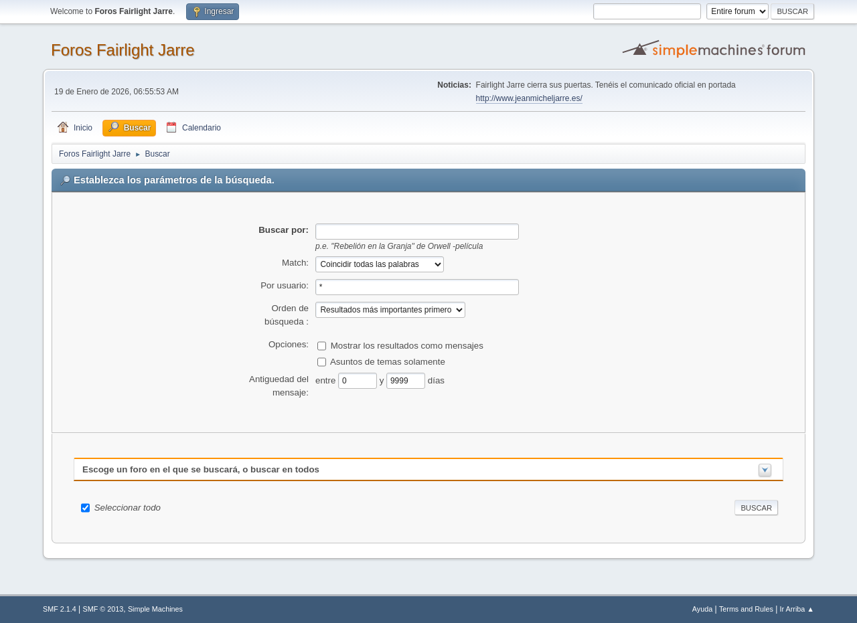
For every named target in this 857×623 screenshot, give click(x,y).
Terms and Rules (746, 609)
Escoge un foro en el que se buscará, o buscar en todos (200, 469)
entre (326, 380)
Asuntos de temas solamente (387, 361)
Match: (295, 263)
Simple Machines (155, 609)
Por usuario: (284, 285)
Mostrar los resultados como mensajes (407, 345)
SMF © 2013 (103, 609)
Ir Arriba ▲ (797, 609)
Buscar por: (283, 230)
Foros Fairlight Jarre (123, 50)
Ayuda (702, 609)
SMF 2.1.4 (59, 609)
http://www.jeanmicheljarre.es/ (529, 98)
